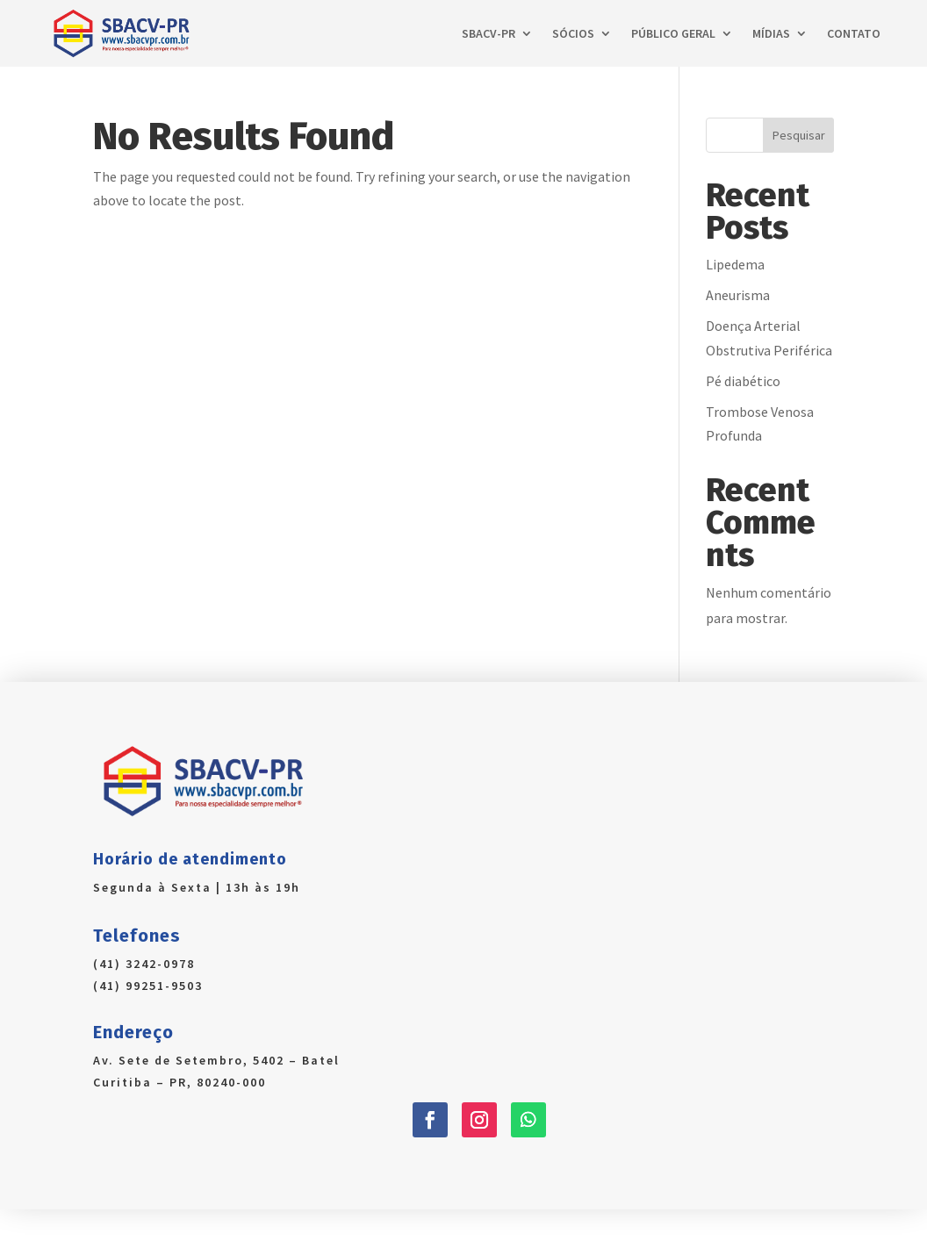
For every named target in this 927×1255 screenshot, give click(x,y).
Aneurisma (738, 295)
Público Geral (673, 33)
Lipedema (735, 264)
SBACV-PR (488, 33)
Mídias (771, 33)
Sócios (573, 33)
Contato (853, 33)
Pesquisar (798, 135)
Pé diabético (743, 381)
